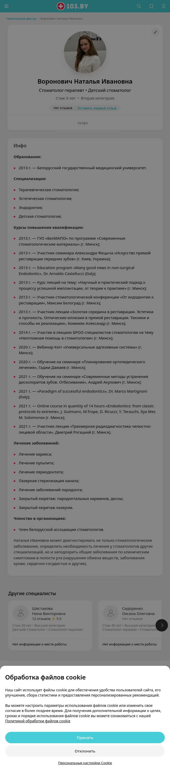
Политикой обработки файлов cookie (37, 720)
